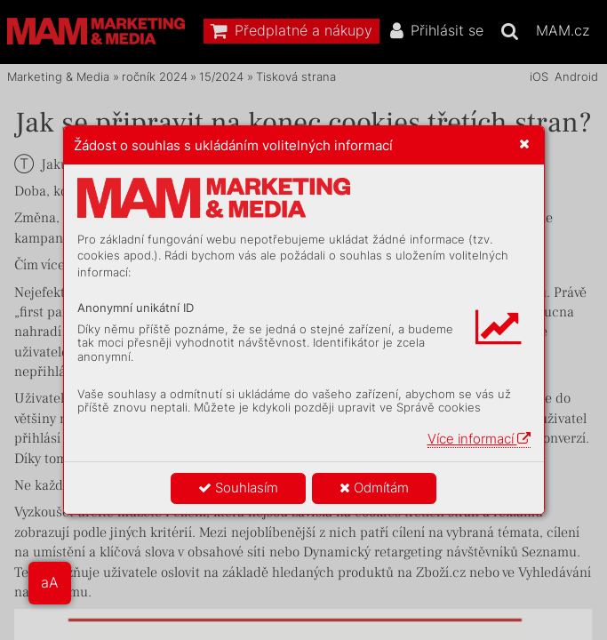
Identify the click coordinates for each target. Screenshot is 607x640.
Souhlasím (238, 487)
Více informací (479, 438)
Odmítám (374, 487)
